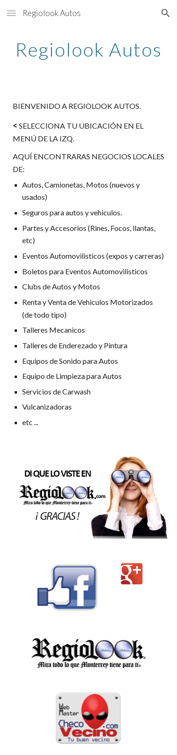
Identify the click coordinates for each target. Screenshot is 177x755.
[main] (89, 49)
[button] (11, 13)
